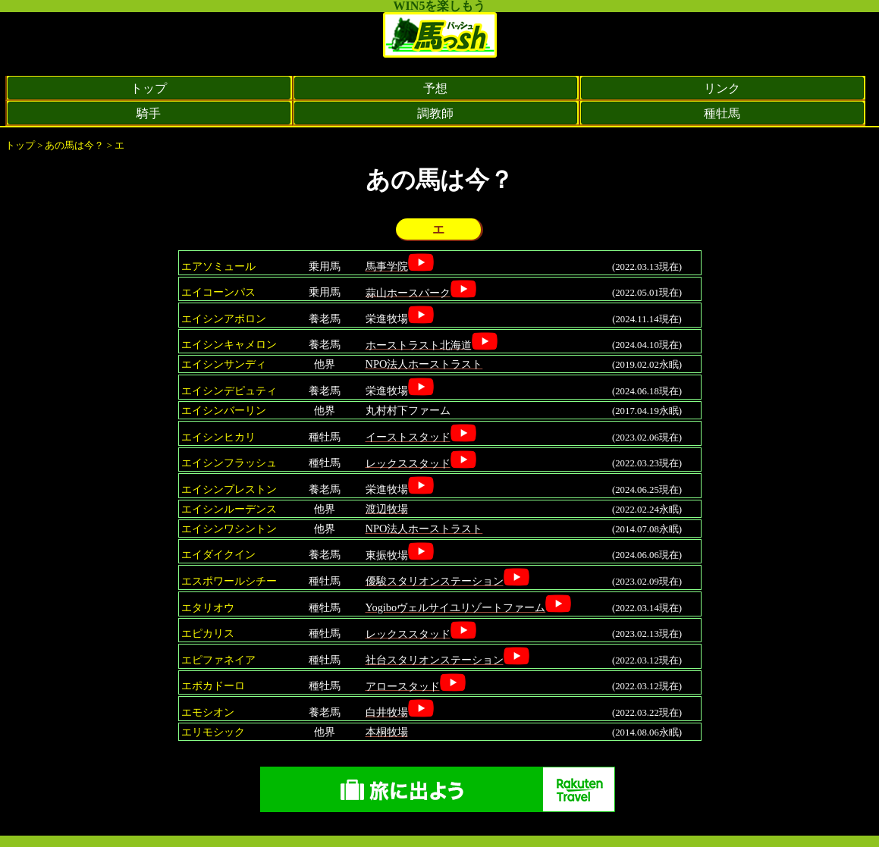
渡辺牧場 (387, 509)
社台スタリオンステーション (435, 660)
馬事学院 (387, 266)
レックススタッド (408, 462)
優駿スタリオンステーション (435, 581)
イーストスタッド (408, 437)
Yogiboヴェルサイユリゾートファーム (456, 607)
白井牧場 (387, 712)
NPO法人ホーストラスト (424, 364)
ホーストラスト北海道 (419, 344)
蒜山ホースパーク (408, 292)
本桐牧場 (387, 732)
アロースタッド (403, 685)
